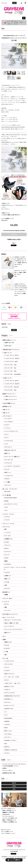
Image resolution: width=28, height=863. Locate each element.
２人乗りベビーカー (7, 378)
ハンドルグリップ (9, 475)
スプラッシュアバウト (10, 692)
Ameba (14, 789)
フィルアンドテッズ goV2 (11, 361)
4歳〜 (6, 654)
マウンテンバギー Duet (10, 390)
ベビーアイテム (6, 526)
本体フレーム (8, 472)
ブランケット (8, 545)
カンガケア (7, 670)
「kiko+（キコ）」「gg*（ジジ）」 (13, 683)
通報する (14, 243)
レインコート (8, 610)
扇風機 (6, 594)
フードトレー (8, 428)
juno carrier (7, 491)
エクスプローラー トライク (11, 504)
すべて (4, 307)
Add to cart (14, 234)
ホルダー (7, 558)
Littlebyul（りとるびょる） (11, 749)
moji (6, 743)
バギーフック (8, 485)
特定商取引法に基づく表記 (9, 773)
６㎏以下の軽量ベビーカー (9, 403)
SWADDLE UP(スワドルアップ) (12, 696)
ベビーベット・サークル (8, 523)
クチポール (7, 689)
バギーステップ (8, 447)
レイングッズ (6, 601)
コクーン (7, 434)
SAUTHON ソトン (9, 699)
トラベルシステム (9, 440)
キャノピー (7, 469)
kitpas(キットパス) (9, 686)
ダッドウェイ (8, 702)
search (14, 3)
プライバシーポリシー (8, 770)
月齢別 (4, 639)
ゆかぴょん (7, 746)
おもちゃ (7, 548)
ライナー (7, 437)
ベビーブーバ (8, 737)
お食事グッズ (8, 575)
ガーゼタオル (8, 564)
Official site (14, 783)
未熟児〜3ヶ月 (8, 642)
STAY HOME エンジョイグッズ (10, 614)
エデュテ (7, 680)
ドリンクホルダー (9, 421)
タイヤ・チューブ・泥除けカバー (12, 456)
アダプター (7, 478)
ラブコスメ (7, 753)
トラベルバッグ (8, 463)
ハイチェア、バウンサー (8, 514)
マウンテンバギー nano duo (12, 387)
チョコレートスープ (9, 705)
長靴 (6, 607)
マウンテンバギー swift (10, 371)
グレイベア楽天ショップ (7, 831)
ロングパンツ (8, 551)
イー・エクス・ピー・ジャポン (12, 676)
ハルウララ (7, 724)
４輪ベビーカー (6, 412)
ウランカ (7, 667)
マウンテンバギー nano (10, 364)
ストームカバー (8, 418)
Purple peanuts (8, 718)
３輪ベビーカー (6, 409)
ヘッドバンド (8, 532)
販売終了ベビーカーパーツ (9, 393)
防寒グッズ (7, 453)
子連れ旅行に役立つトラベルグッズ (11, 349)
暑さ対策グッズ (6, 592)
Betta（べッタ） (8, 730)
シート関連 (7, 482)
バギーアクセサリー (7, 416)
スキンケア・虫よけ (7, 598)
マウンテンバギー (9, 664)
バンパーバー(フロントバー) (11, 431)
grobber (7, 501)
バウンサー (7, 519)
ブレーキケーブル (9, 459)
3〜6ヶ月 (7, 645)
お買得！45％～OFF (9, 342)
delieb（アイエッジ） (10, 673)
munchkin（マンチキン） (11, 740)
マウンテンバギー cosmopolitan (13, 374)
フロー (6, 510)
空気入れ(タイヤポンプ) (10, 450)
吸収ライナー (8, 632)
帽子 (6, 529)
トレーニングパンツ (9, 626)
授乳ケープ (7, 578)
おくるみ (7, 542)
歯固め (6, 561)
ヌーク (6, 715)
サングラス (7, 572)
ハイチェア (7, 516)
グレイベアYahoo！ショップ (8, 833)
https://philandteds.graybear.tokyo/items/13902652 (13, 127)
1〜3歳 (6, 651)
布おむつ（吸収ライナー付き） (12, 623)
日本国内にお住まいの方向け (14, 239)
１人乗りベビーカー (7, 352)
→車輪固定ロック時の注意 (7, 812)
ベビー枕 (7, 582)
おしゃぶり (7, 588)
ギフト (4, 636)
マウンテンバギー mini (10, 368)
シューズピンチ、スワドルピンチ (12, 466)
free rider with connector (11, 497)
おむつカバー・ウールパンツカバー (13, 620)
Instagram (14, 786)
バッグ (6, 443)
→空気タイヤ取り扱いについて (8, 810)
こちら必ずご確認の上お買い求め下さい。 (11, 214)
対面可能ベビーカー (7, 406)
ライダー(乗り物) (7, 495)
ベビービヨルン (8, 734)
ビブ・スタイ (8, 535)
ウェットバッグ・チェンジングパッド (13, 629)
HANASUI (7, 721)
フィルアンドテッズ (9, 661)
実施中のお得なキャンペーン (9, 340)
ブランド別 (5, 658)
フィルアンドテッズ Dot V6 (11, 355)
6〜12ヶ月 (7, 648)
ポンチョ (7, 604)
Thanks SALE (8, 345)
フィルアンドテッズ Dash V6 (12, 358)
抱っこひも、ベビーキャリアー (10, 489)
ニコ (6, 711)
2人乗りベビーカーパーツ (11, 399)
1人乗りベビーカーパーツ (11, 396)
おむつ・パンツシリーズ (8, 617)
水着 (6, 585)
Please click (4, 220)
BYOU (6, 727)
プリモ (6, 507)
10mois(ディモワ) (9, 708)
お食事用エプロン (9, 538)
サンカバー (7, 424)
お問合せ (5, 768)
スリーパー (7, 554)
